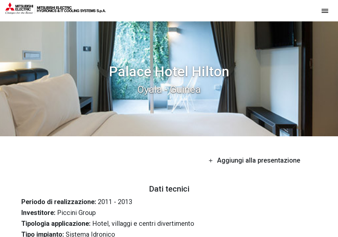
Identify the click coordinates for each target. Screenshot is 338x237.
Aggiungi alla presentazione (254, 160)
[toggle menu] (324, 10)
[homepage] (55, 11)
